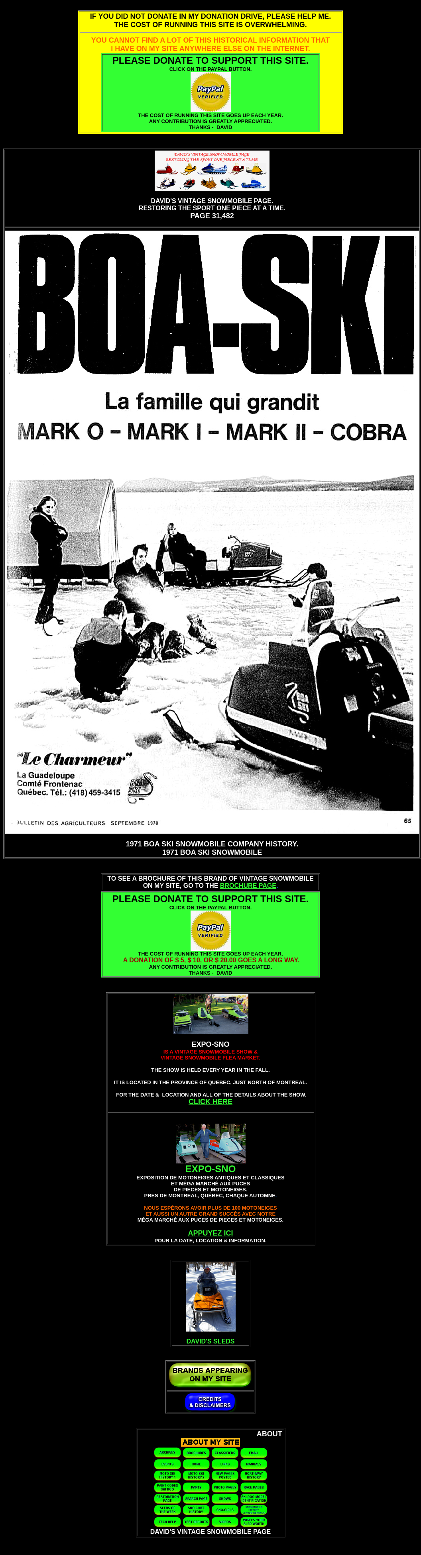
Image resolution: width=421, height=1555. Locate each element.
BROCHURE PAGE (248, 885)
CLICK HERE (210, 1102)
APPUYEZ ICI (210, 1233)
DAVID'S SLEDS (211, 1341)
